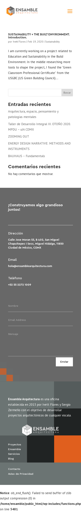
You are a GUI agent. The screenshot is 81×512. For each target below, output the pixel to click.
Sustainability (52, 41)
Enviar (64, 361)
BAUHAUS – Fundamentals (26, 156)
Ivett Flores (19, 41)
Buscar (67, 92)
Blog (11, 458)
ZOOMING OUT (18, 136)
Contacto (14, 468)
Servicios (14, 453)
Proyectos (14, 444)
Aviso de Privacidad (20, 473)
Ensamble (14, 449)
